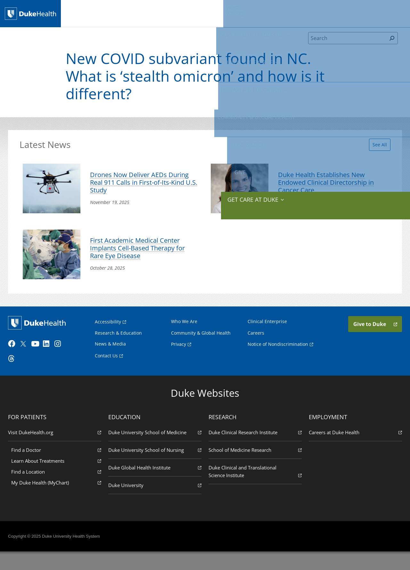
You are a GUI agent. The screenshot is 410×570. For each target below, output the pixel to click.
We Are (91, 13)
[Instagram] (61, 361)
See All (376, 148)
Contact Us (106, 372)
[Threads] (15, 376)
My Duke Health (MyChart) (57, 500)
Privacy (178, 360)
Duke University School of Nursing (155, 468)
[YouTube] (38, 361)
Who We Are (184, 338)
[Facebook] (15, 361)
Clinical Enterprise (177, 13)
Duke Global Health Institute (155, 485)
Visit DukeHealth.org (56, 450)
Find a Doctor (57, 468)
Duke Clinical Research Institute (255, 450)
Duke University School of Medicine (155, 450)
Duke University (155, 503)
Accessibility (108, 338)
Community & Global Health (280, 13)
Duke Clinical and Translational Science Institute (255, 490)
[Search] (347, 43)
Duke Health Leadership (127, 13)
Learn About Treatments (57, 479)
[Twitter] (26, 361)
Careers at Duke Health (354, 450)
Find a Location (57, 489)
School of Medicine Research (255, 468)
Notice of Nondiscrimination (278, 360)
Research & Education (226, 13)
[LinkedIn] (50, 361)
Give (353, 9)
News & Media (326, 13)
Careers (256, 349)
